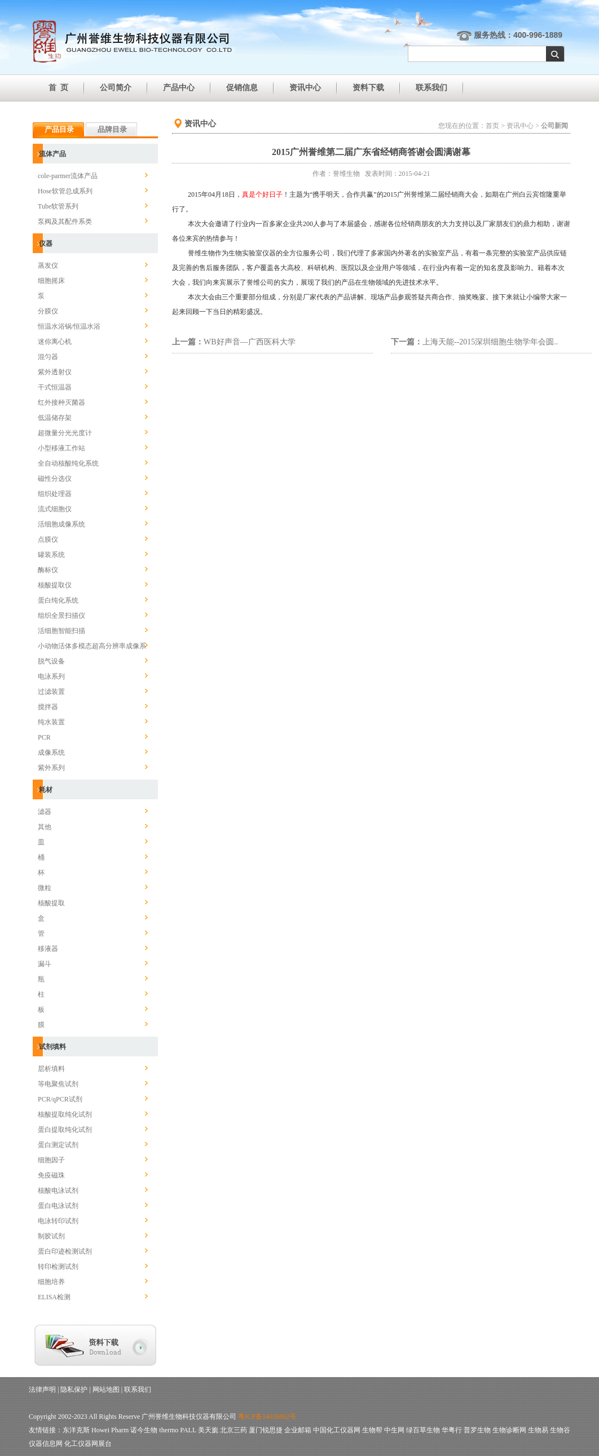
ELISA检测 (54, 1297)
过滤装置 (51, 692)
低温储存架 (55, 418)
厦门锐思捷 (266, 1430)
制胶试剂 (51, 1236)
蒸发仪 (48, 265)
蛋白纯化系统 (58, 600)
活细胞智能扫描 (61, 631)
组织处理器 (55, 494)
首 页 (58, 87)
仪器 (45, 243)
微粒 (44, 888)
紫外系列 (51, 768)
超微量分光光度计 (65, 433)
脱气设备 (51, 661)
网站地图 (106, 1389)
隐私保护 (73, 1389)
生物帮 (372, 1430)
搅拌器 (48, 707)
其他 (44, 827)
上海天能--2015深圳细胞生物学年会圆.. (490, 342)
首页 (492, 126)
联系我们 (431, 87)
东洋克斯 (76, 1430)
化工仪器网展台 (88, 1444)
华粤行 (452, 1430)
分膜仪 (48, 311)
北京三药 (233, 1430)
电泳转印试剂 (58, 1221)
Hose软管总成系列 (65, 191)
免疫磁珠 (51, 1175)
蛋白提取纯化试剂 (65, 1130)
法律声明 (42, 1389)
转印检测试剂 (58, 1267)
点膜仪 (48, 539)
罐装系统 (51, 555)
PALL (188, 1430)
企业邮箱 (297, 1430)
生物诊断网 (509, 1430)
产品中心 (179, 87)
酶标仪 (48, 570)
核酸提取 (51, 903)
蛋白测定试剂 (58, 1145)
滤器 (44, 812)
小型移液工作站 (61, 448)
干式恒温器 (55, 387)
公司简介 (115, 87)
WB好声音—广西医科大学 (250, 342)
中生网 (394, 1430)
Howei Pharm (110, 1430)
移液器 (48, 949)
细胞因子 (51, 1160)
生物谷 (560, 1430)
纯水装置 (51, 722)
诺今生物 (143, 1430)
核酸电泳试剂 (58, 1190)
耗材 (45, 790)
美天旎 (208, 1430)
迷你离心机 (55, 342)
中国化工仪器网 (336, 1430)
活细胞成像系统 (61, 524)
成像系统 (51, 752)
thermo (168, 1430)
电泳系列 (51, 676)
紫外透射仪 (55, 372)
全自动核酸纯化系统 (68, 463)
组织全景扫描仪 (61, 615)
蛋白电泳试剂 (58, 1206)
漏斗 (44, 964)
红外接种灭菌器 (61, 402)
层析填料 (51, 1069)
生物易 (538, 1430)
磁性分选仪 (55, 479)
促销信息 (242, 87)
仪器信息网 (46, 1444)
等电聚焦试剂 (58, 1084)
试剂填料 (52, 1047)
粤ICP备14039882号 (267, 1416)
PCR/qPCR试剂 (60, 1099)
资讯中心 (305, 87)
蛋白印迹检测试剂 (65, 1251)
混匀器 (48, 357)
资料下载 (368, 87)
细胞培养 (51, 1282)
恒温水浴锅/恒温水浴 (69, 326)
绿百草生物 (423, 1430)
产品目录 (59, 129)
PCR (44, 737)
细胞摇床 (51, 281)
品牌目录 (112, 129)
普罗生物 (477, 1430)
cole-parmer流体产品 (68, 176)
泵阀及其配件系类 (65, 221)
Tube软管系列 (58, 206)
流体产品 (52, 154)
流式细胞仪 (55, 509)
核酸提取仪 (55, 585)
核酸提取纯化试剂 (65, 1114)
